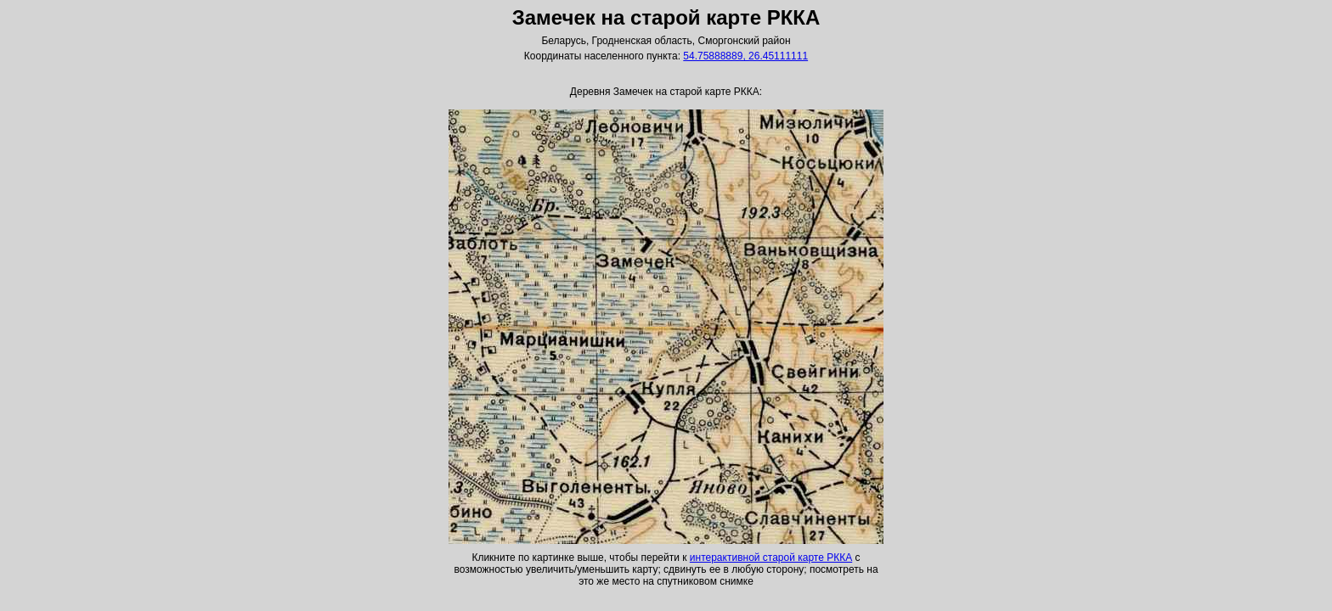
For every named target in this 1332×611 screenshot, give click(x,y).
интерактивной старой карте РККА (771, 557)
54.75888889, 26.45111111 (745, 56)
